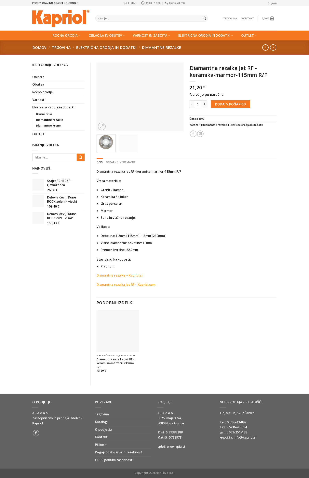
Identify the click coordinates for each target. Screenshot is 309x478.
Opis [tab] (100, 162)
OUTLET (248, 35)
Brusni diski (44, 114)
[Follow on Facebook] (36, 433)
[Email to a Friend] (200, 133)
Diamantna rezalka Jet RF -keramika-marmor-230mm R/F (115, 363)
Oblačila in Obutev (107, 35)
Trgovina (230, 18)
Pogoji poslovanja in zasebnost (118, 452)
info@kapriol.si (245, 437)
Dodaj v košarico (230, 104)
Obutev (38, 84)
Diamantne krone (48, 125)
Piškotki (101, 445)
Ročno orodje (42, 92)
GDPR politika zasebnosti (114, 460)
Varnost (38, 100)
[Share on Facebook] (193, 133)
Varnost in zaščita (151, 35)
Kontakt (248, 18)
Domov (39, 47)
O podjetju (103, 429)
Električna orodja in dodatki (205, 35)
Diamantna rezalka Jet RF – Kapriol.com (126, 284)
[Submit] (204, 18)
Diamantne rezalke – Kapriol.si (119, 275)
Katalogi (101, 422)
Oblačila (38, 77)
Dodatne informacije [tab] (120, 162)
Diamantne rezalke (161, 47)
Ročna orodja (66, 35)
